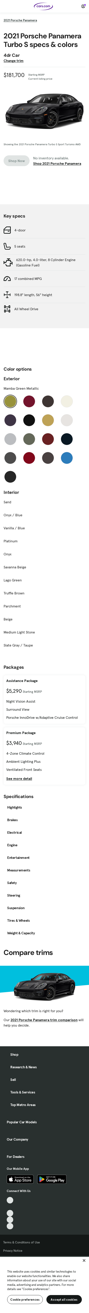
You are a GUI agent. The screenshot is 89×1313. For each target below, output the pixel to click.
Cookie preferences (24, 1300)
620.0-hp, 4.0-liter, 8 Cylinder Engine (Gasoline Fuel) (46, 262)
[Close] (84, 1260)
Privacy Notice (12, 1251)
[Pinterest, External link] (10, 1226)
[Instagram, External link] (10, 1219)
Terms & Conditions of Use (21, 1242)
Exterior (12, 379)
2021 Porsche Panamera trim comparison (44, 1020)
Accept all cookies (64, 1300)
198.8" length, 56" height (33, 295)
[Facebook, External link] (10, 1206)
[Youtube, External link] (10, 1213)
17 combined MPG (28, 278)
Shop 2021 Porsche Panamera (57, 163)
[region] (44, 1284)
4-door (20, 230)
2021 (20, 20)
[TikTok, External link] (10, 1200)
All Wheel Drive (26, 309)
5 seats (19, 246)
